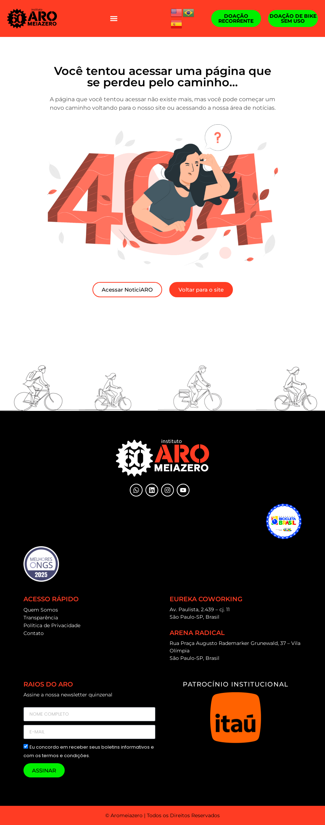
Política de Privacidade (51, 625)
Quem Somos (40, 610)
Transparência (40, 617)
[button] (114, 19)
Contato (33, 633)
